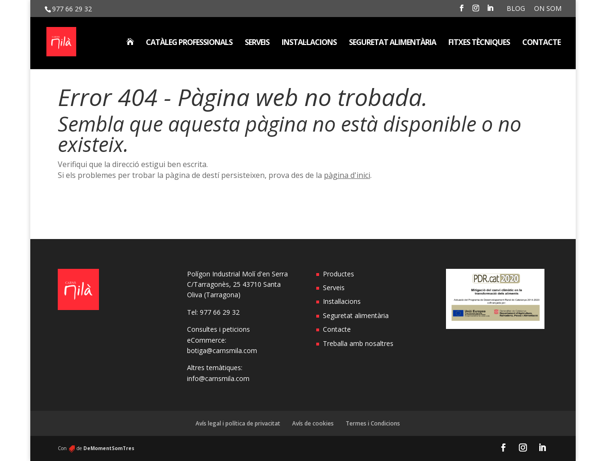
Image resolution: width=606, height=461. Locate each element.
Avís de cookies (313, 423)
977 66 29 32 (72, 8)
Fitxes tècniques (479, 43)
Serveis (257, 43)
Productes (338, 273)
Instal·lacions (309, 43)
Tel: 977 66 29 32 (213, 312)
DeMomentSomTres (108, 448)
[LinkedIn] (490, 11)
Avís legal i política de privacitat (238, 423)
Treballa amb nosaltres (358, 343)
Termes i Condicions (373, 423)
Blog (516, 9)
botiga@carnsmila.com (222, 350)
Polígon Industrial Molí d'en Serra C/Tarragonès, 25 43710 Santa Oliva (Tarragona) (237, 284)
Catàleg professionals (189, 43)
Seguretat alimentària (392, 43)
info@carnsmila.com (218, 378)
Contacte (541, 43)
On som (547, 9)
